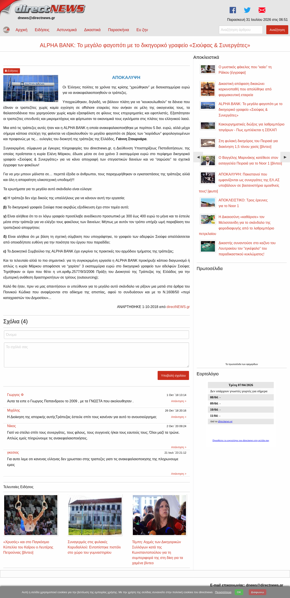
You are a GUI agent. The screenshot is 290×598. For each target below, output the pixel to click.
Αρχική (21, 30)
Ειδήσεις (42, 30)
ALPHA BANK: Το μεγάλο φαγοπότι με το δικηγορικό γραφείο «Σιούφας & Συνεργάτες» (251, 109)
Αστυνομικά (67, 30)
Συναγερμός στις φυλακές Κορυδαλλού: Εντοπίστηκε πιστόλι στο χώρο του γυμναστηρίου (94, 547)
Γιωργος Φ (15, 395)
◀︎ (200, 158)
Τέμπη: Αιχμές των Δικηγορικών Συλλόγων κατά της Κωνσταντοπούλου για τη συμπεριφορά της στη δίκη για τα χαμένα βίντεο (157, 552)
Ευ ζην (142, 30)
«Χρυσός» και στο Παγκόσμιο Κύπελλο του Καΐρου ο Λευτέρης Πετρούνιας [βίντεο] (28, 547)
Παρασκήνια (118, 30)
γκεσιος (13, 452)
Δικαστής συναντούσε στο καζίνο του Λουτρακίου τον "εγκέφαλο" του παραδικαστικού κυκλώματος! (247, 248)
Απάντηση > (178, 401)
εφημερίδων (252, 364)
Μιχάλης (13, 410)
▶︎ (287, 158)
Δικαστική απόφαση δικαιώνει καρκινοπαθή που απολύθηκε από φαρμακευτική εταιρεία (245, 89)
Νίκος (11, 426)
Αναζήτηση (277, 30)
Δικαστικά (92, 30)
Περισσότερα (223, 592)
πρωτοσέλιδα (235, 364)
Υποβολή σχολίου (173, 375)
